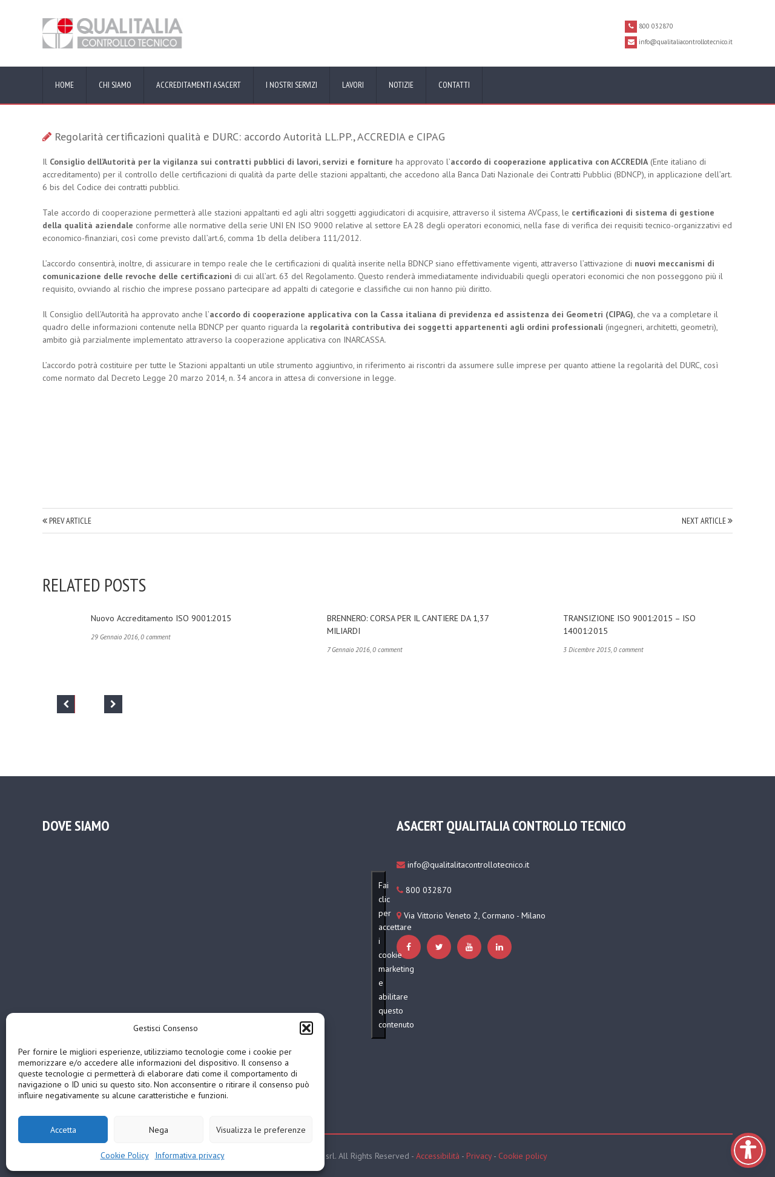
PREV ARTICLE (66, 520)
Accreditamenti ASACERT (198, 84)
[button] (306, 1028)
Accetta (63, 1129)
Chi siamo (115, 84)
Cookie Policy (125, 1155)
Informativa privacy (190, 1155)
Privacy (479, 1155)
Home (64, 84)
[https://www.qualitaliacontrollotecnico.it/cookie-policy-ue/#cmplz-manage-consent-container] (410, 947)
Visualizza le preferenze (261, 1129)
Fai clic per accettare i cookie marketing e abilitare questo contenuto (382, 955)
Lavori (353, 84)
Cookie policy (522, 1155)
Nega (158, 1129)
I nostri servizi (291, 84)
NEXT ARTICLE (707, 520)
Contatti (454, 84)
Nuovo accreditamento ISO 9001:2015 (161, 618)
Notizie (401, 84)
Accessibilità (438, 1155)
